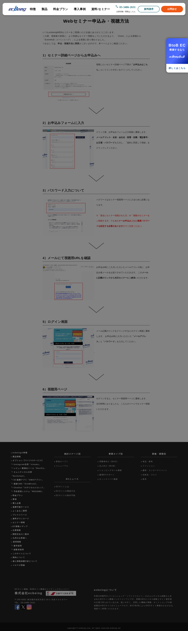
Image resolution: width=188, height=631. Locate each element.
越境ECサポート (107, 475)
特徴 (33, 9)
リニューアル (62, 466)
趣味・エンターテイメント (155, 470)
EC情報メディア (20, 526)
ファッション (149, 466)
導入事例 (80, 9)
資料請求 (148, 9)
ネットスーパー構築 (108, 479)
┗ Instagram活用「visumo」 (26, 464)
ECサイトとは (62, 487)
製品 (44, 9)
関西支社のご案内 (21, 534)
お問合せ (172, 9)
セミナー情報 (19, 522)
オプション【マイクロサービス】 (28, 460)
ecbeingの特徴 (20, 453)
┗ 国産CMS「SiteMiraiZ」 (24, 484)
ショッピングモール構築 (110, 470)
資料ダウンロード (21, 519)
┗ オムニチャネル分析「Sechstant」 (21, 474)
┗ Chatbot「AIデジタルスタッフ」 (28, 488)
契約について (19, 557)
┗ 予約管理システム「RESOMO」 (27, 491)
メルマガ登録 (19, 565)
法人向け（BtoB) (107, 466)
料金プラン (60, 9)
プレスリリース (20, 515)
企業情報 (119, 12)
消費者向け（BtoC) (108, 461)
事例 (15, 499)
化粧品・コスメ (150, 475)
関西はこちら (130, 12)
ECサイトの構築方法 (65, 491)
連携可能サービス (21, 507)
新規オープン (62, 461)
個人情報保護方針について (25, 561)
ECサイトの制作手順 (65, 495)
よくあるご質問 (20, 511)
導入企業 (17, 503)
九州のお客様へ (20, 538)
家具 (145, 479)
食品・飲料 (148, 461)
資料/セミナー (100, 9)
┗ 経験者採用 (17, 550)
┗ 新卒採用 (16, 546)
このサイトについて (22, 554)
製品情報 (17, 457)
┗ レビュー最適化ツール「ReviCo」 (28, 468)
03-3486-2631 (127, 7)
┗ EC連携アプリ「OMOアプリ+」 (27, 480)
